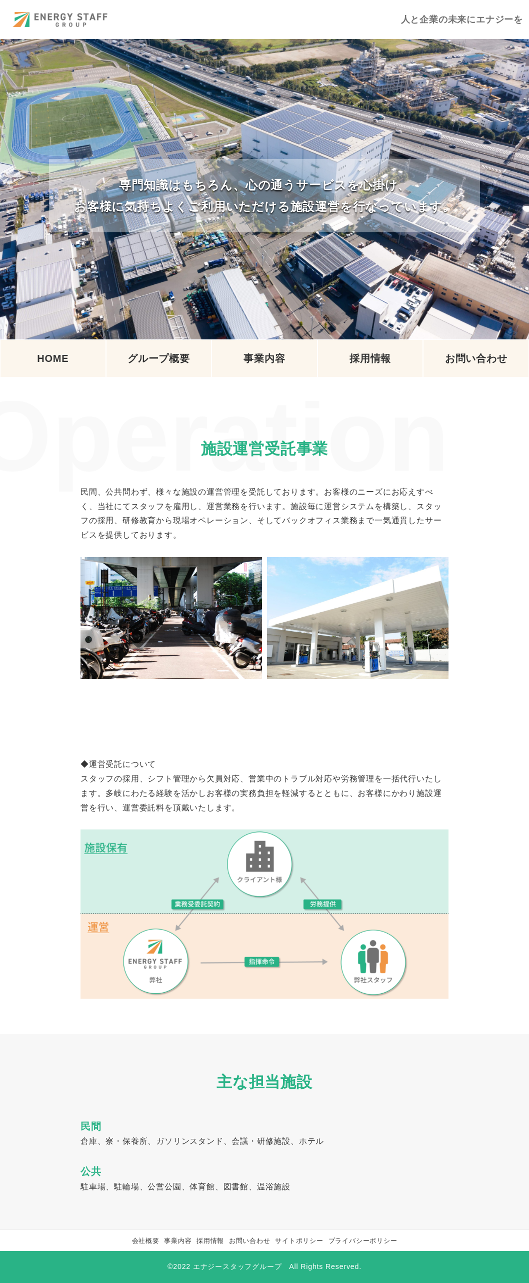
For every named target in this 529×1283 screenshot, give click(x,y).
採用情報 (210, 1240)
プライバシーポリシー (363, 1240)
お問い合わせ (249, 1240)
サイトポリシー (299, 1240)
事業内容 (178, 1240)
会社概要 (146, 1240)
